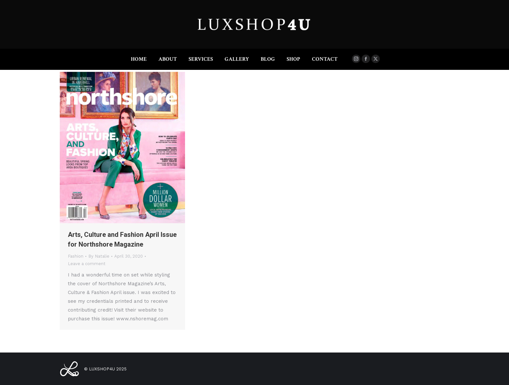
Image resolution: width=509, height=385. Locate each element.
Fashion (75, 256)
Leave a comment (87, 263)
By (98, 256)
